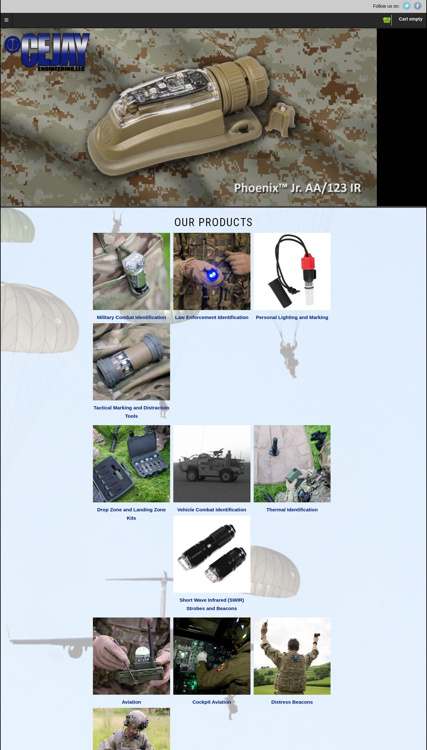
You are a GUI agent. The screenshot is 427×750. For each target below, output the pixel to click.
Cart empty (410, 19)
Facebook (418, 6)
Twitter (407, 6)
